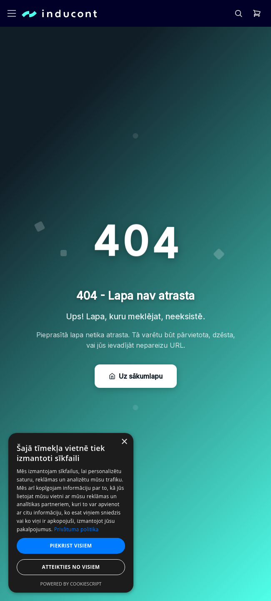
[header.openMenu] (12, 13)
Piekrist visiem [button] (71, 545)
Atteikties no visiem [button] (71, 566)
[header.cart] (256, 13)
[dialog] (70, 513)
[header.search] (238, 13)
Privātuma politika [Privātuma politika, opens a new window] (76, 529)
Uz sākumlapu (136, 376)
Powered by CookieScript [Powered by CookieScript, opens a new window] (71, 584)
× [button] (124, 442)
